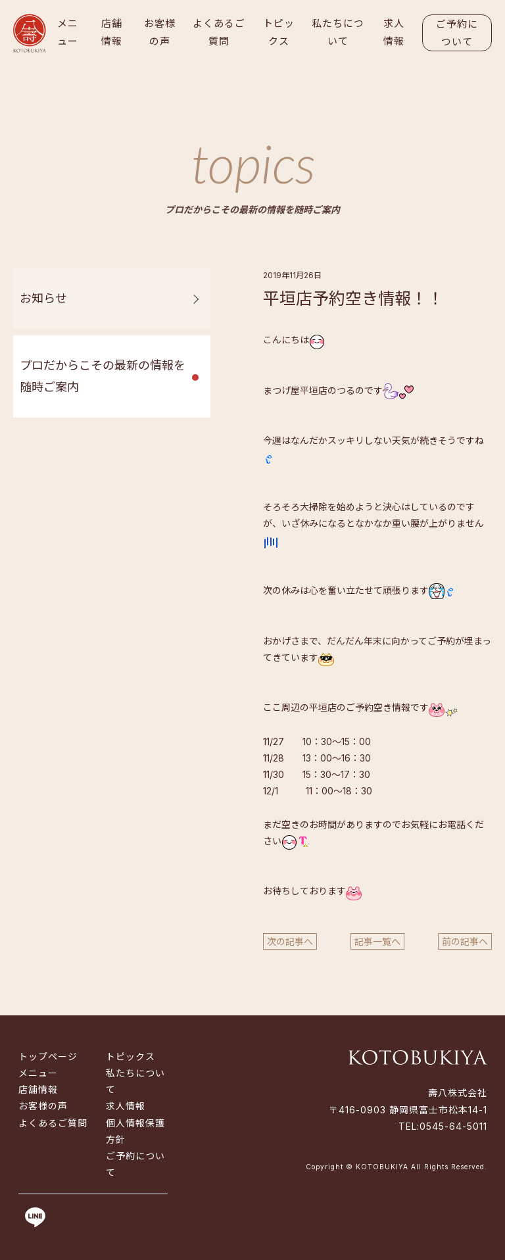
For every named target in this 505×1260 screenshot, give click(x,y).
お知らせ (43, 298)
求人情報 (393, 32)
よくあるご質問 (219, 32)
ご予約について (457, 33)
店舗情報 (111, 32)
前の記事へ (465, 941)
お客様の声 (160, 32)
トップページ (48, 1056)
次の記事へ (290, 941)
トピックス (279, 32)
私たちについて (338, 32)
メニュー (67, 32)
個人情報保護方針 (135, 1131)
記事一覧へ (377, 941)
